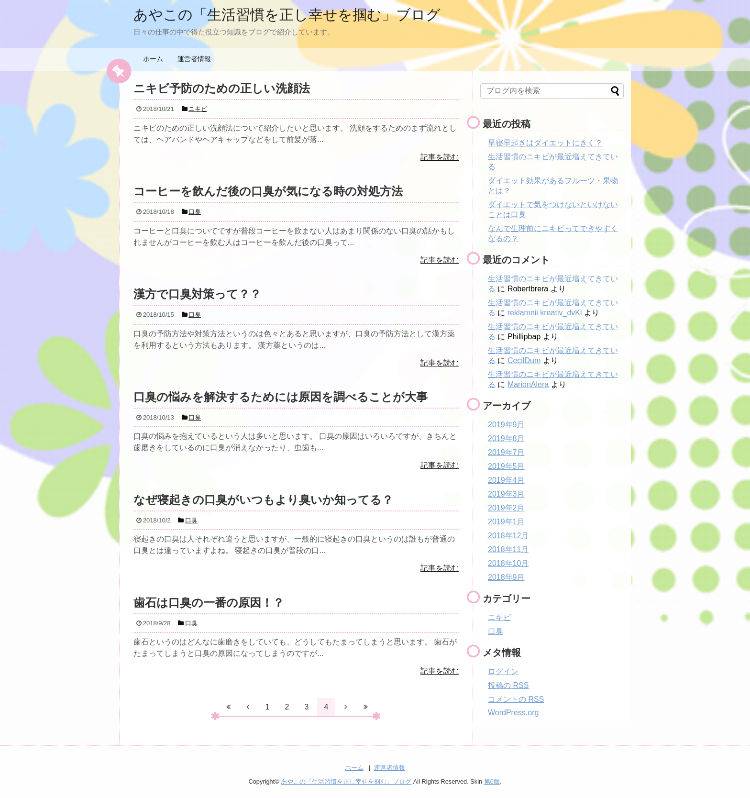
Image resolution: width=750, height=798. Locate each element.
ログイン (503, 671)
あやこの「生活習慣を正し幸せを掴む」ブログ (287, 14)
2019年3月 (506, 494)
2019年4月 (506, 480)
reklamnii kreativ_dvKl (544, 313)
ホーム (153, 59)
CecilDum (523, 360)
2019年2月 (506, 508)
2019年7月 (506, 452)
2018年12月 (508, 536)
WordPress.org (513, 713)
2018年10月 (508, 563)
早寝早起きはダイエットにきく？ (545, 143)
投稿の (508, 685)
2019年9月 (506, 425)
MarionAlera (528, 384)
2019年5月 (506, 466)
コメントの (516, 699)
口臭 (495, 631)
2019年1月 (506, 522)
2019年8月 (506, 438)
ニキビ (499, 617)
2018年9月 (506, 577)
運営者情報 (194, 59)
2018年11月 (508, 549)
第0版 (492, 781)
